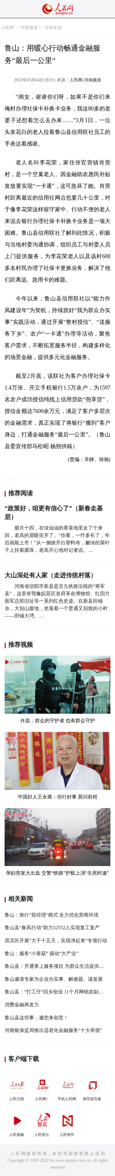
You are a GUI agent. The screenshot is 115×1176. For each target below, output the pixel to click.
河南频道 (29, 27)
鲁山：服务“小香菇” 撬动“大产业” (41, 953)
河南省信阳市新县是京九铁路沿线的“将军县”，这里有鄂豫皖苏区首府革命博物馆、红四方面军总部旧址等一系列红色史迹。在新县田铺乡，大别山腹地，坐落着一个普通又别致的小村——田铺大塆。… (57, 601)
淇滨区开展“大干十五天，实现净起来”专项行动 (56, 940)
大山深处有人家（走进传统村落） (51, 575)
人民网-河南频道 (85, 80)
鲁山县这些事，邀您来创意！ (36, 1017)
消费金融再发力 (22, 1004)
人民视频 (17, 1123)
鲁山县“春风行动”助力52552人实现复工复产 (52, 927)
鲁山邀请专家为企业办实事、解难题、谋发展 (54, 979)
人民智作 (67, 1123)
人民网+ (42, 1087)
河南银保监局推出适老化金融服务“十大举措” (53, 1030)
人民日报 (17, 1087)
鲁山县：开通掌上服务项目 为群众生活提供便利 (57, 966)
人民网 (7, 27)
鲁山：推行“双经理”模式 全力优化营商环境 (51, 915)
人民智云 (42, 1123)
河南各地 (53, 27)
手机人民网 (67, 1087)
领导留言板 (92, 1087)
